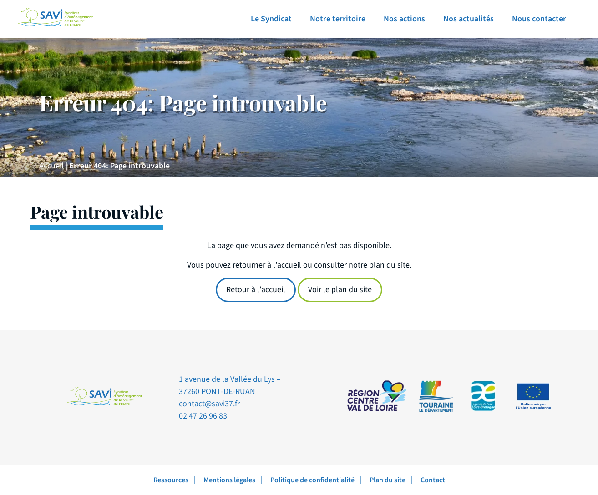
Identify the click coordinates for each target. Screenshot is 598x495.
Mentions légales (229, 480)
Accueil (51, 166)
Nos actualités (468, 19)
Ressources (170, 480)
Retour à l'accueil (255, 289)
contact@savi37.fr (209, 403)
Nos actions (404, 19)
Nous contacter (539, 19)
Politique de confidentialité (312, 480)
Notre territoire (337, 19)
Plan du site (387, 480)
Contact (433, 480)
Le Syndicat (271, 19)
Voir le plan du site (340, 289)
